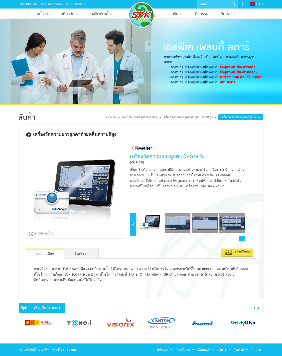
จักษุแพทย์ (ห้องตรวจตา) (238, 67)
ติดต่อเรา (257, 349)
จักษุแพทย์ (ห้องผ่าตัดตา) (238, 72)
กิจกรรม (239, 349)
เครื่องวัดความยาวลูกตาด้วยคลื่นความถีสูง (188, 117)
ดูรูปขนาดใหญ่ (44, 233)
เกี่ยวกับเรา (183, 349)
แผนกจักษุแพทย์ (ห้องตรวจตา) (139, 117)
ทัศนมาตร (227, 82)
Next (258, 308)
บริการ (222, 349)
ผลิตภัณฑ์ (203, 349)
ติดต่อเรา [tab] (81, 254)
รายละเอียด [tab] (45, 254)
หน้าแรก (111, 117)
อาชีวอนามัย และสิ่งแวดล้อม (241, 77)
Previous (254, 308)
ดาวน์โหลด (242, 252)
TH (256, 4)
